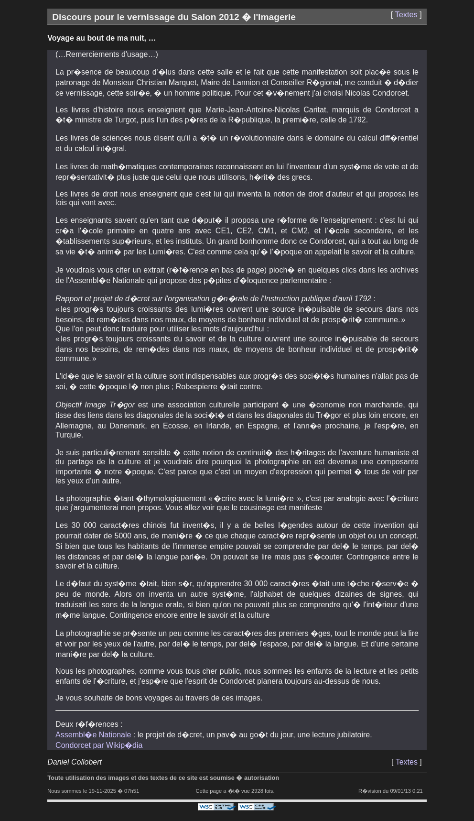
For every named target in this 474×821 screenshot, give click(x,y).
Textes (406, 14)
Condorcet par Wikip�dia (98, 745)
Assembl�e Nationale (93, 735)
